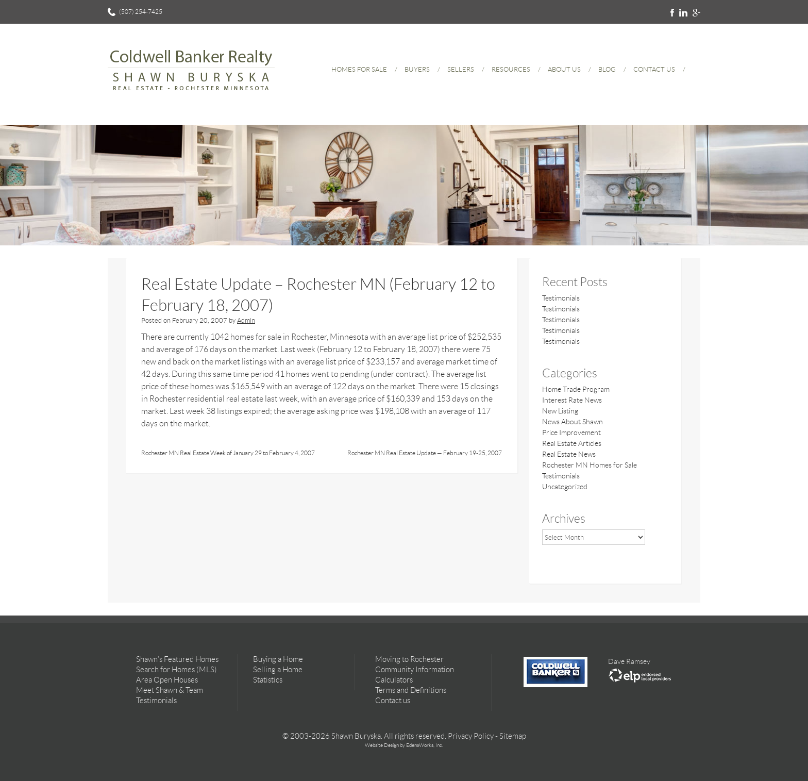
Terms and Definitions (410, 690)
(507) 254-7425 (140, 11)
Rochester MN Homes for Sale (589, 465)
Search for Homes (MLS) (176, 670)
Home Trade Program (576, 389)
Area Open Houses (167, 680)
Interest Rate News (572, 400)
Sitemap (512, 736)
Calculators (394, 680)
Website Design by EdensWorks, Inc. (404, 745)
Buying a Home (278, 659)
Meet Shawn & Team (169, 690)
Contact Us (654, 69)
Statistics (267, 680)
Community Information (414, 670)
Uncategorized (564, 487)
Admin (246, 320)
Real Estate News (569, 454)
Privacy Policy (471, 736)
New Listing (560, 411)
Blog (607, 69)
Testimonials (561, 298)
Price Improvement (571, 432)
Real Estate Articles (571, 443)
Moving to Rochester (409, 659)
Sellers (460, 69)
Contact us (392, 700)
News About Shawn (572, 422)
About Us (564, 69)
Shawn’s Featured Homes (177, 659)
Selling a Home (277, 670)
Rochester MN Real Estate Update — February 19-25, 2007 (424, 453)
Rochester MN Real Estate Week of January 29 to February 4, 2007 (228, 453)
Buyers (417, 69)
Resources (511, 69)
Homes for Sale (359, 69)
